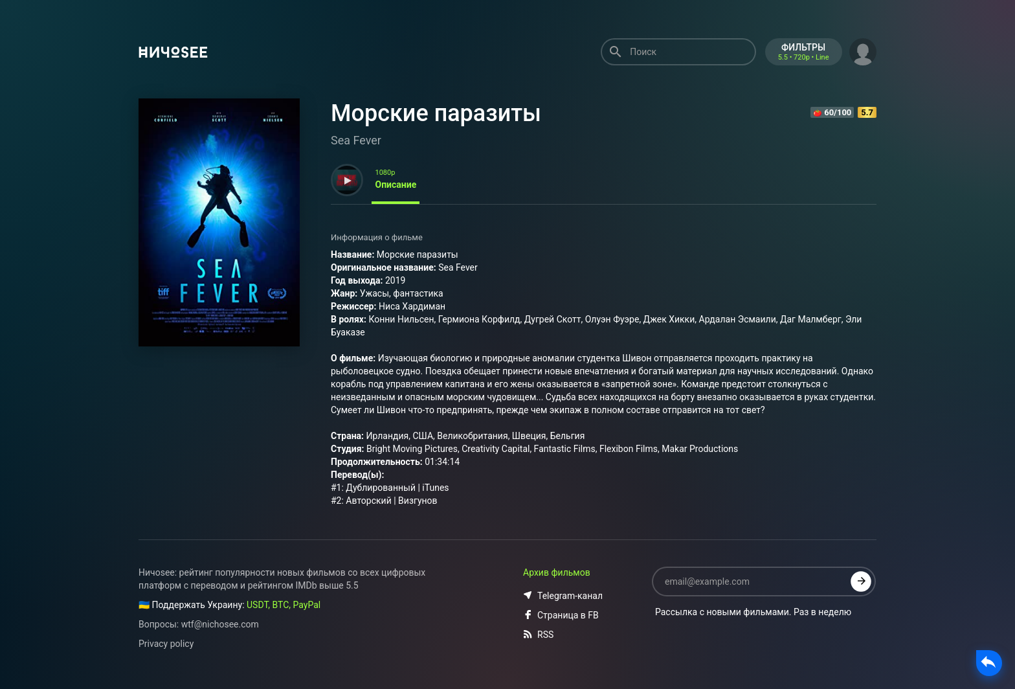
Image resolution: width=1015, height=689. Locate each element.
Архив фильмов (556, 572)
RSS (538, 634)
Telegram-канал (563, 596)
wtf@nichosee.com (220, 624)
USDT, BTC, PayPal (283, 605)
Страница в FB (561, 615)
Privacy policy (166, 643)
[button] (862, 50)
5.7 (867, 112)
